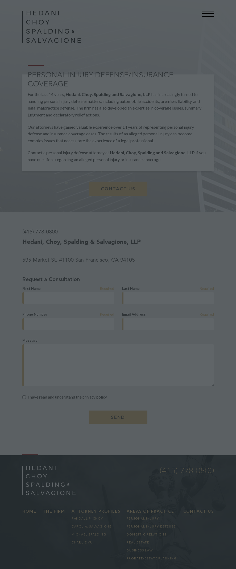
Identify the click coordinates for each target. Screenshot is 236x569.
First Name (31, 288)
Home (29, 511)
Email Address (134, 314)
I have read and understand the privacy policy (64, 397)
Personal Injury (143, 518)
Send (118, 417)
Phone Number (34, 314)
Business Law (140, 550)
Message (30, 340)
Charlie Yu (82, 542)
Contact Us (118, 188)
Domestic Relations (146, 534)
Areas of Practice (150, 511)
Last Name (131, 288)
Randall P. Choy (87, 518)
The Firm (54, 511)
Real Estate (138, 542)
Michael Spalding (89, 534)
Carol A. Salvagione (91, 526)
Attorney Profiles (96, 511)
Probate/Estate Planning (152, 558)
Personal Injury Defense (151, 526)
